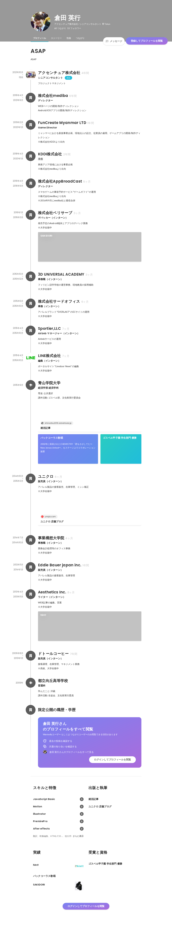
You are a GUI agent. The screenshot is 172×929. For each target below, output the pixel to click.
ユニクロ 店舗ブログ (52, 521)
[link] (89, 247)
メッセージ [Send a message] (114, 41)
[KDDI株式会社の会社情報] (31, 156)
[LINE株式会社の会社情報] (31, 358)
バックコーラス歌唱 (51, 438)
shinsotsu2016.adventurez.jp (57, 423)
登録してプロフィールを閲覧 (147, 41)
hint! (43, 615)
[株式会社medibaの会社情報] (31, 98)
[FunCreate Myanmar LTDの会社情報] (31, 125)
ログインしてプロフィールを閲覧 (112, 759)
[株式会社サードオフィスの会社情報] (31, 303)
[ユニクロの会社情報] (31, 478)
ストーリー (56, 38)
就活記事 (45, 428)
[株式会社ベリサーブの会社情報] (31, 215)
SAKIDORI (46, 235)
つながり (80, 38)
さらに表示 (78, 836)
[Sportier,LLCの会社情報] (31, 330)
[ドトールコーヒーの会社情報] (31, 656)
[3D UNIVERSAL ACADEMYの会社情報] (31, 276)
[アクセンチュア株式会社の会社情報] (31, 75)
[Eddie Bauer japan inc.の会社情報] (31, 567)
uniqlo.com (49, 516)
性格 (69, 38)
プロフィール (39, 38)
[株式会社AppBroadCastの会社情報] (31, 183)
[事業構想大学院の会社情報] (31, 540)
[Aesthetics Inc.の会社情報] (31, 594)
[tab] (39, 38)
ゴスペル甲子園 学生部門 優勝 (120, 438)
